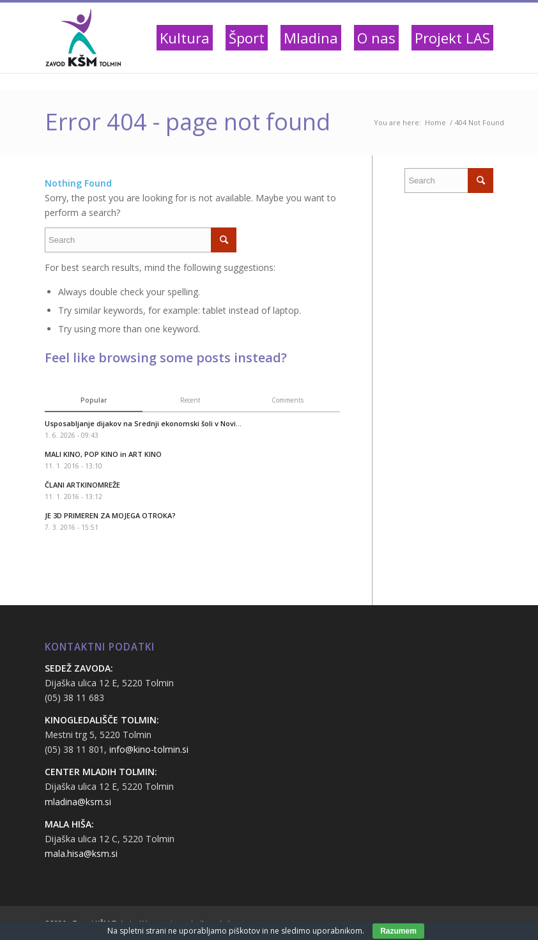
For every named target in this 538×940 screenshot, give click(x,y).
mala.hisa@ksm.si (81, 853)
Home (435, 122)
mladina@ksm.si (78, 802)
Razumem (398, 931)
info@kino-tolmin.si (148, 749)
